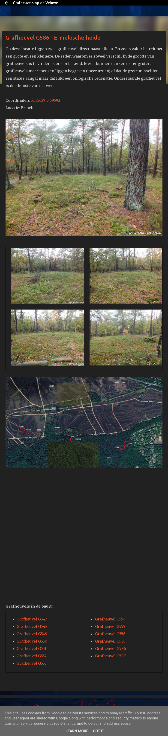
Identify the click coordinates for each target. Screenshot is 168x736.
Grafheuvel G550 (32, 641)
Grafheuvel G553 (32, 663)
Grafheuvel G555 (110, 626)
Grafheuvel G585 (110, 641)
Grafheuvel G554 (110, 619)
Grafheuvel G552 (32, 656)
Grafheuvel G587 (110, 656)
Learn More (77, 731)
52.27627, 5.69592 (45, 100)
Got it (98, 731)
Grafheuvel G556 (110, 634)
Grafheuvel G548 (32, 626)
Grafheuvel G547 (32, 619)
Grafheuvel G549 (32, 634)
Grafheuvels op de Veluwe (35, 3)
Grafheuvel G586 (110, 648)
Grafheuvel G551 (31, 648)
